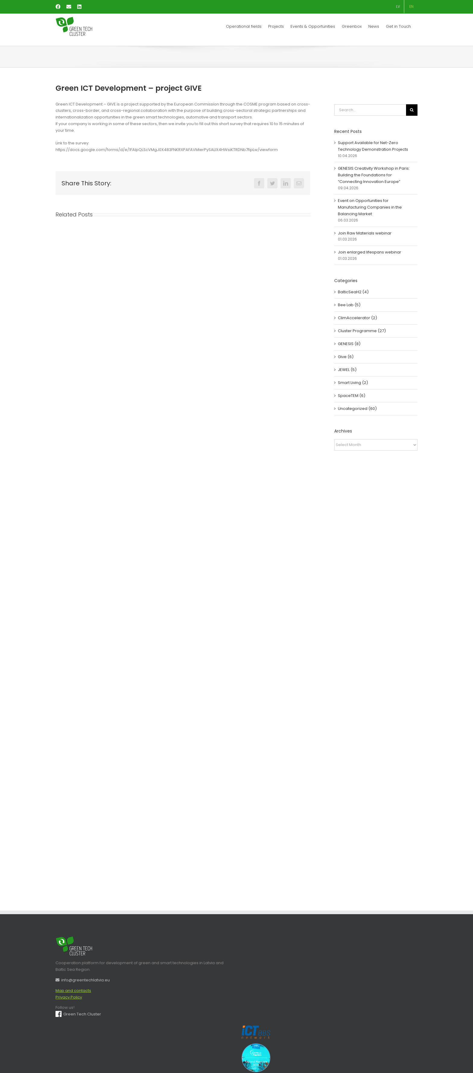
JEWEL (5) (347, 370)
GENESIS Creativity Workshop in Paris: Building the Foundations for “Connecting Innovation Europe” (374, 174)
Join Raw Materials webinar (365, 233)
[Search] (411, 110)
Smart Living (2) (353, 382)
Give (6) (346, 357)
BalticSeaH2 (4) (353, 292)
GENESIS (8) (349, 344)
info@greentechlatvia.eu (83, 980)
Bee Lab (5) (349, 305)
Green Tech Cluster (78, 1014)
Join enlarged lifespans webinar (369, 252)
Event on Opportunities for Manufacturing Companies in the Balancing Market (370, 207)
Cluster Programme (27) (362, 331)
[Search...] (370, 110)
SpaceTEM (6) (351, 395)
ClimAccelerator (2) (357, 318)
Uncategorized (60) (357, 408)
